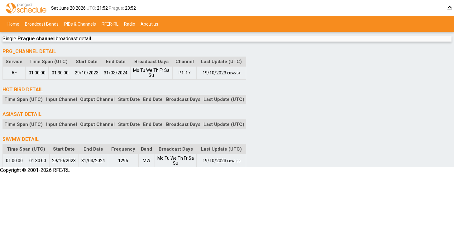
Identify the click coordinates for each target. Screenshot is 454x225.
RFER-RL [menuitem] (110, 23)
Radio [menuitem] (129, 23)
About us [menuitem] (149, 23)
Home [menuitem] (13, 23)
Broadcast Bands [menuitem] (42, 23)
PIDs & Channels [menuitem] (80, 23)
